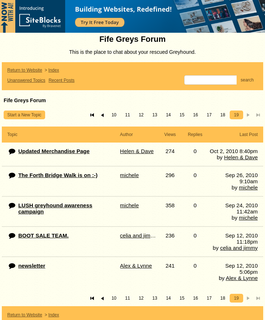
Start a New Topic (24, 114)
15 (181, 114)
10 (113, 114)
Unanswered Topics (26, 80)
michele (248, 187)
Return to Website (24, 70)
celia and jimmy (239, 248)
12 (141, 114)
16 (195, 114)
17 (209, 114)
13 (155, 114)
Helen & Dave (241, 157)
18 (222, 114)
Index (53, 70)
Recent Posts (61, 80)
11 (127, 114)
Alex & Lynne (242, 278)
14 (168, 114)
